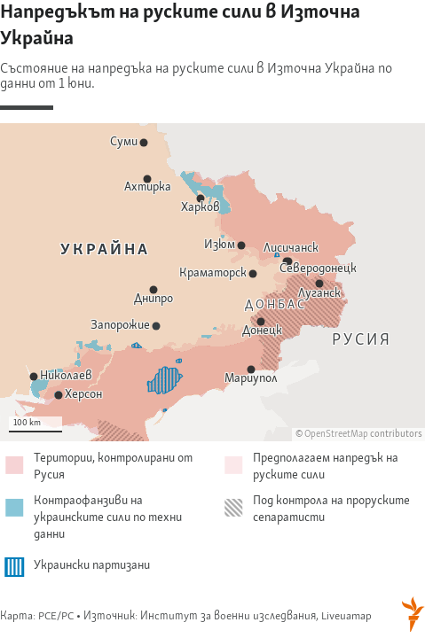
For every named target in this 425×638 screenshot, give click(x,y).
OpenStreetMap (336, 435)
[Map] (212, 282)
